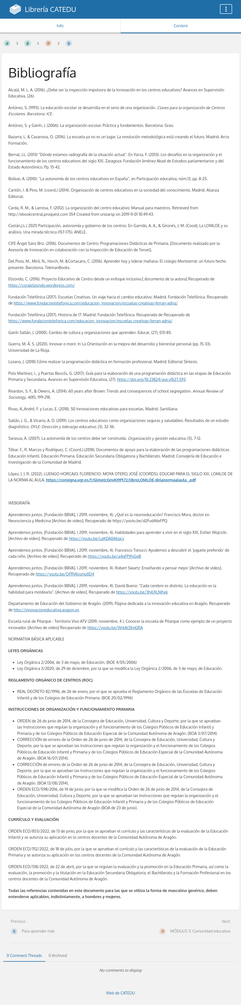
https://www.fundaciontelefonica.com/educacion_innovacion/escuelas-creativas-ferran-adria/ (96, 303)
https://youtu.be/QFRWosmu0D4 (64, 574)
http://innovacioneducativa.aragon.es (46, 609)
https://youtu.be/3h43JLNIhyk (142, 592)
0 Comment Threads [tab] (24, 955)
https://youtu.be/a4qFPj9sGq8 (114, 556)
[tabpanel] (120, 970)
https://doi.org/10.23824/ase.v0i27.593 (151, 379)
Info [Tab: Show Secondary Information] (60, 25)
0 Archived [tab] (58, 955)
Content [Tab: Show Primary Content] (181, 25)
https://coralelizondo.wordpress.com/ (41, 285)
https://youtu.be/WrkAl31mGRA (115, 627)
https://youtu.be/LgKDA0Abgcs (96, 538)
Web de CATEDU (120, 993)
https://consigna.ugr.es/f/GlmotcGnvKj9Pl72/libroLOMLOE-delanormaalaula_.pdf (121, 480)
